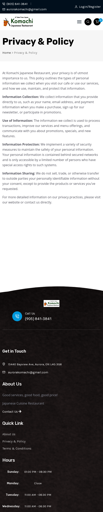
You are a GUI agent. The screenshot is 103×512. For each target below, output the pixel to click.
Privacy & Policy (13, 441)
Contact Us (11, 411)
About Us (8, 434)
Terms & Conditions (16, 448)
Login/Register (90, 6)
